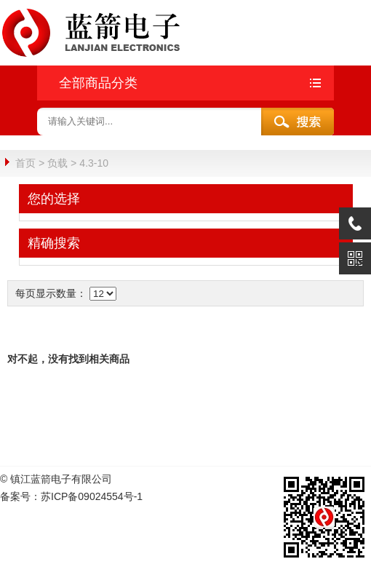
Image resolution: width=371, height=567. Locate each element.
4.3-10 (93, 163)
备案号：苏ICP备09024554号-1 (71, 495)
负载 (57, 163)
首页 (25, 163)
